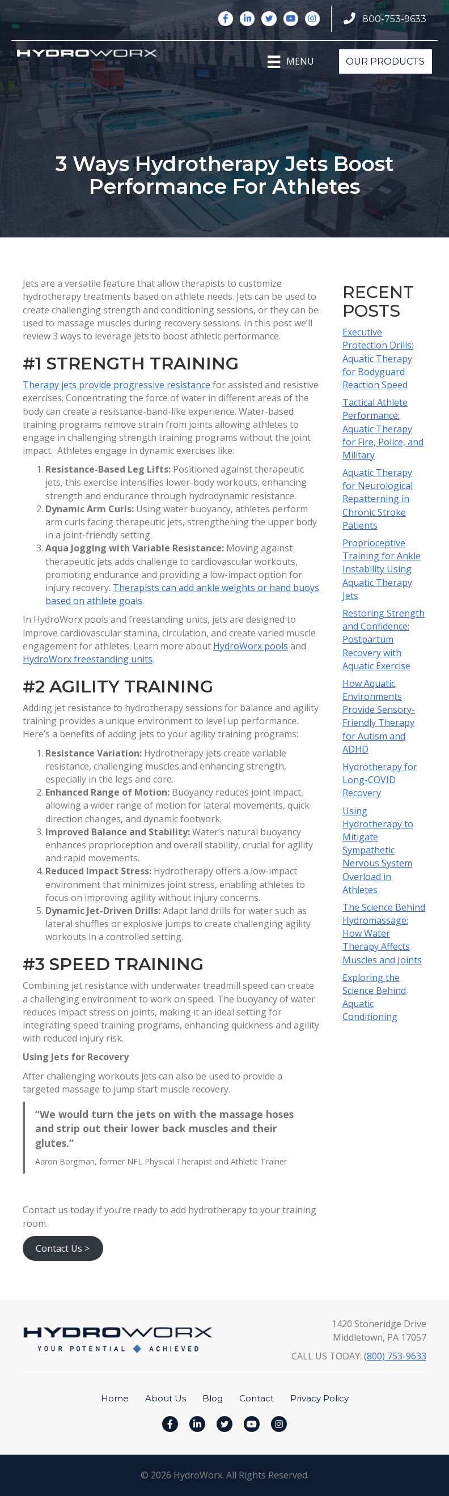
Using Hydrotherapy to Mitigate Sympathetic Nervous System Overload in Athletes (377, 850)
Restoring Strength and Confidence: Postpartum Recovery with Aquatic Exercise (383, 639)
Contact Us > (63, 1248)
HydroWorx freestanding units (88, 659)
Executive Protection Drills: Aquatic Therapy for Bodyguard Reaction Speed (377, 358)
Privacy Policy (319, 1398)
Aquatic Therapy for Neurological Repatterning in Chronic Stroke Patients (377, 499)
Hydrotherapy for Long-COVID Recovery (379, 779)
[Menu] (290, 62)
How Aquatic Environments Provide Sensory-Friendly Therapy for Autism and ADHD (378, 716)
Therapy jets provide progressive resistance (116, 385)
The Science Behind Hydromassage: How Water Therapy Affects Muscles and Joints (383, 933)
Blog (212, 1398)
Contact (256, 1398)
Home (115, 1398)
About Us (165, 1398)
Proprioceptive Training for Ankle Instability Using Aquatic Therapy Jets (381, 569)
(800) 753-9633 (395, 1356)
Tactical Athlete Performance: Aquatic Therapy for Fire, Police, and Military (382, 428)
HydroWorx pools (250, 646)
